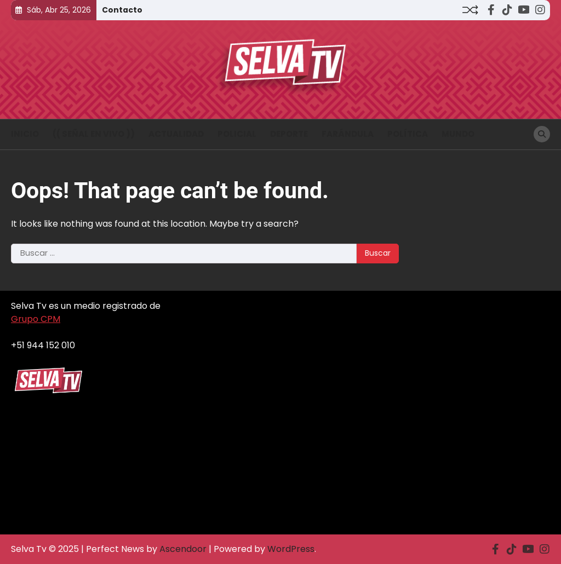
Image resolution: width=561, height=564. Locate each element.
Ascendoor (183, 549)
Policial (236, 134)
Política (407, 134)
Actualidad (176, 134)
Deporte (289, 134)
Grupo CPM (35, 319)
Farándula (348, 134)
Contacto (122, 9)
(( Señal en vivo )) (94, 134)
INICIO (25, 134)
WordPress (290, 549)
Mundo (458, 134)
